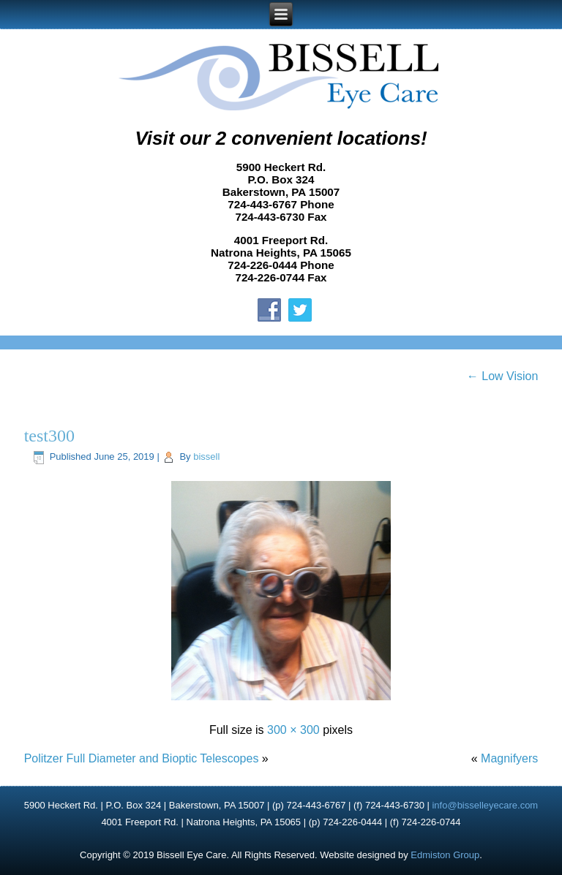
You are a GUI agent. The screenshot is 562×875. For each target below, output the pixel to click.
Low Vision (503, 376)
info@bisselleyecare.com (485, 805)
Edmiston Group (445, 854)
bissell (206, 456)
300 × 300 (293, 730)
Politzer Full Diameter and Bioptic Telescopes (141, 758)
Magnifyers (509, 758)
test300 (49, 435)
